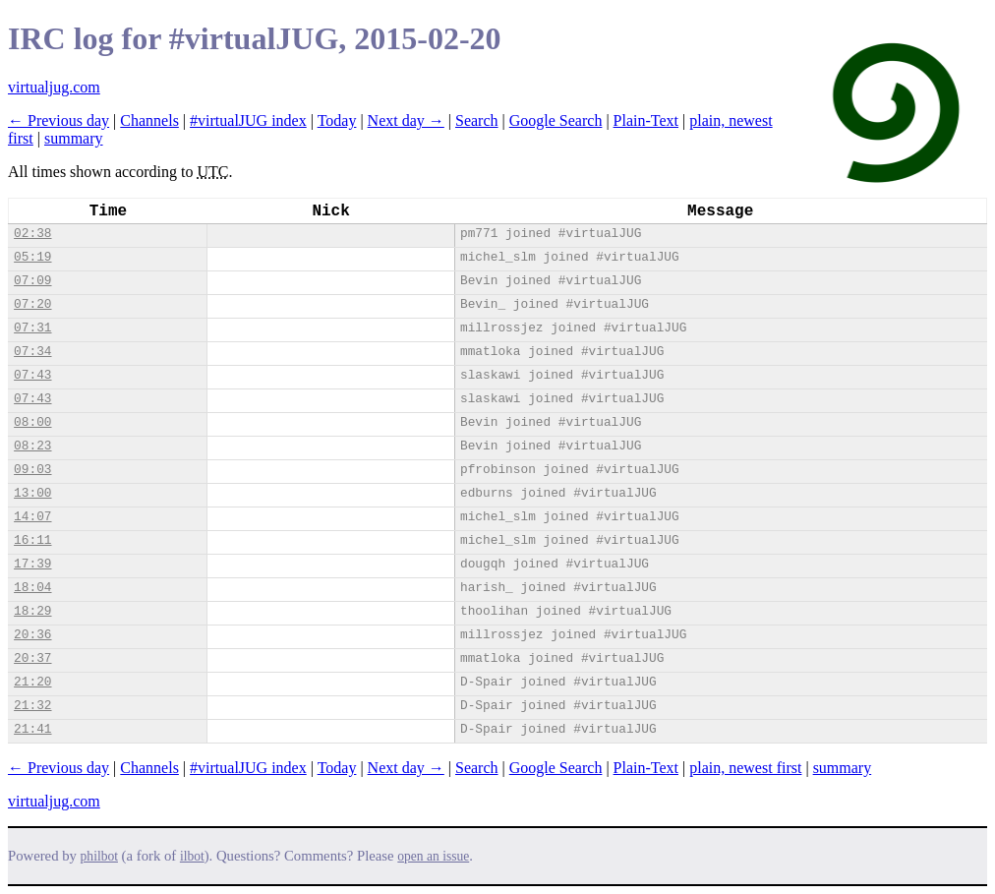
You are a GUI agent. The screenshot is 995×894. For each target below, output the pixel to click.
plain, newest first (745, 767)
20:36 (32, 634)
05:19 (32, 257)
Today (337, 120)
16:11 (32, 540)
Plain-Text (646, 120)
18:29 (32, 611)
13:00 (32, 493)
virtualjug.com (54, 87)
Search (476, 120)
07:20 (32, 304)
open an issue (433, 856)
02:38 (32, 233)
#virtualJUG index (248, 120)
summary (73, 138)
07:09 (32, 280)
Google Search (556, 120)
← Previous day (58, 120)
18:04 (32, 587)
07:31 (32, 328)
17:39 (32, 564)
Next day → (406, 120)
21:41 (32, 729)
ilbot (192, 856)
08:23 (32, 446)
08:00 (32, 422)
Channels (149, 120)
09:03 (32, 469)
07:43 (32, 375)
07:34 (32, 351)
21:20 (32, 682)
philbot (99, 856)
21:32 (32, 705)
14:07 (32, 516)
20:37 (32, 658)
